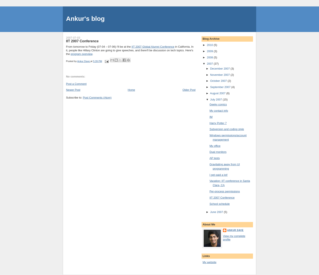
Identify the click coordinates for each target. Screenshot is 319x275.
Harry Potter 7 (218, 123)
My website (209, 262)
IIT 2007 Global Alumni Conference (153, 46)
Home (131, 89)
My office (214, 145)
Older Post (189, 89)
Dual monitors (217, 151)
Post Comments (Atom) (97, 97)
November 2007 (220, 74)
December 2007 (220, 68)
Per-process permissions (224, 191)
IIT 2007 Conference (222, 197)
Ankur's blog (85, 18)
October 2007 (219, 80)
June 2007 (217, 212)
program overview (81, 54)
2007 (210, 63)
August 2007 (218, 93)
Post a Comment (76, 83)
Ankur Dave (235, 230)
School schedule (219, 203)
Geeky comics (218, 104)
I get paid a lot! (218, 174)
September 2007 (220, 87)
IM (210, 117)
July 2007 (216, 99)
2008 (210, 57)
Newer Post (73, 89)
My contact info (218, 110)
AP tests (214, 158)
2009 (210, 51)
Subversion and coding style (226, 129)
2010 (210, 45)
